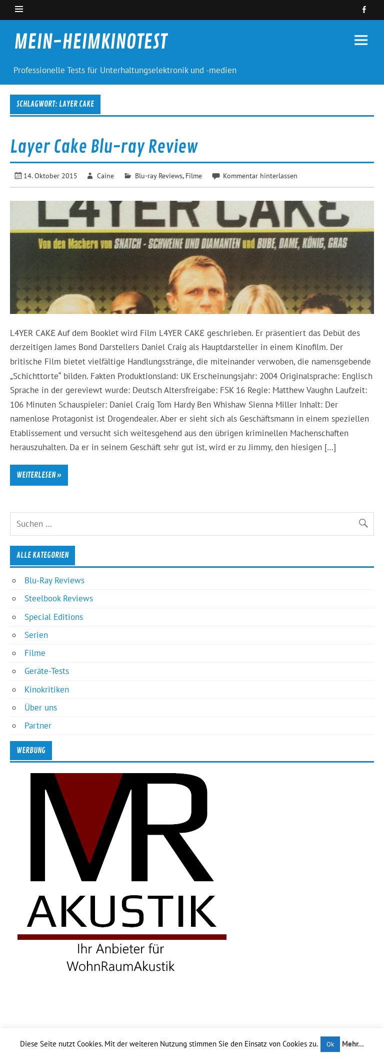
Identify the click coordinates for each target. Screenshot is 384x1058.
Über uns (40, 707)
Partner (38, 725)
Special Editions (53, 616)
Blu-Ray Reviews (54, 580)
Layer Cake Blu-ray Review (104, 147)
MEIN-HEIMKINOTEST (90, 42)
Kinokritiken (46, 689)
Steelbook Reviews (58, 598)
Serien (36, 634)
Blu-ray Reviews (158, 175)
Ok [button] (330, 1044)
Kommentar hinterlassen (260, 175)
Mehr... (353, 1043)
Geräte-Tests (46, 670)
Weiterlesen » (39, 475)
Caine (105, 175)
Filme (194, 175)
